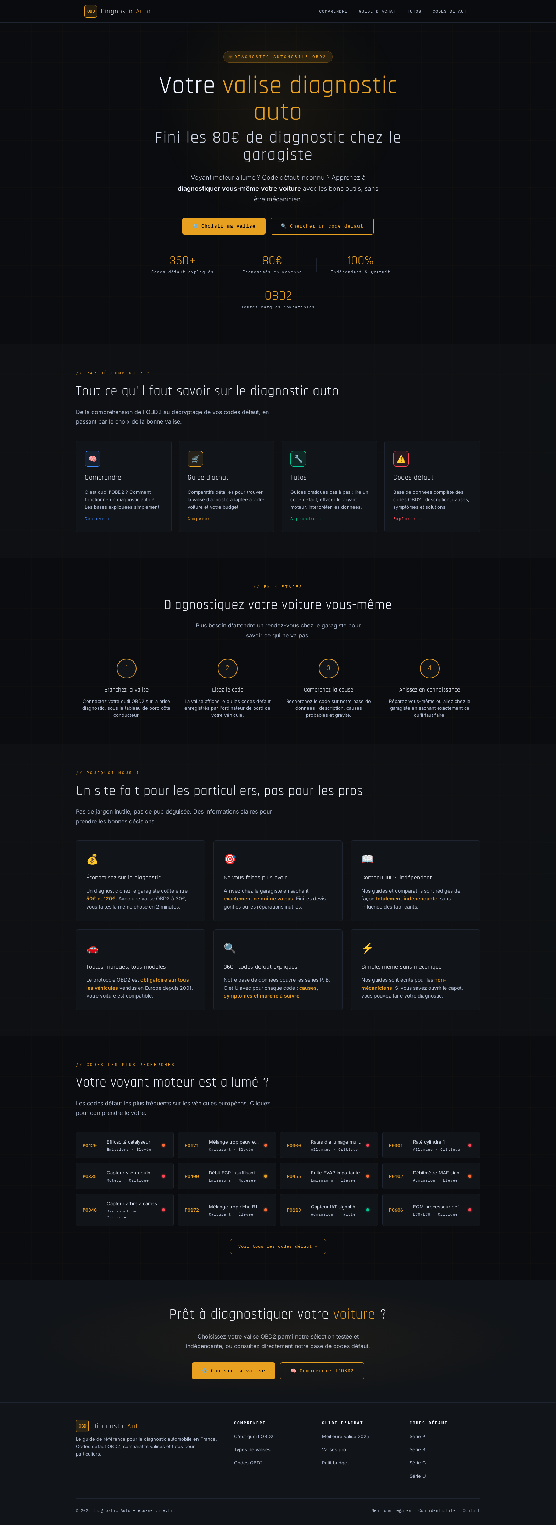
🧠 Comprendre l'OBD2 (322, 1371)
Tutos (414, 11)
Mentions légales (391, 1510)
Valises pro (334, 1449)
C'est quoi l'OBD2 (253, 1436)
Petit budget (335, 1462)
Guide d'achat (377, 11)
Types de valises (252, 1449)
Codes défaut (450, 11)
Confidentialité (437, 1510)
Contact (471, 1510)
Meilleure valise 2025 (345, 1436)
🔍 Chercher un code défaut (322, 226)
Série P (417, 1436)
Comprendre (333, 11)
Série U (418, 1476)
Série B (418, 1449)
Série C (418, 1462)
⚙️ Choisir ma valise (224, 226)
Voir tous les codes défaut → (278, 1246)
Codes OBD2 (248, 1462)
